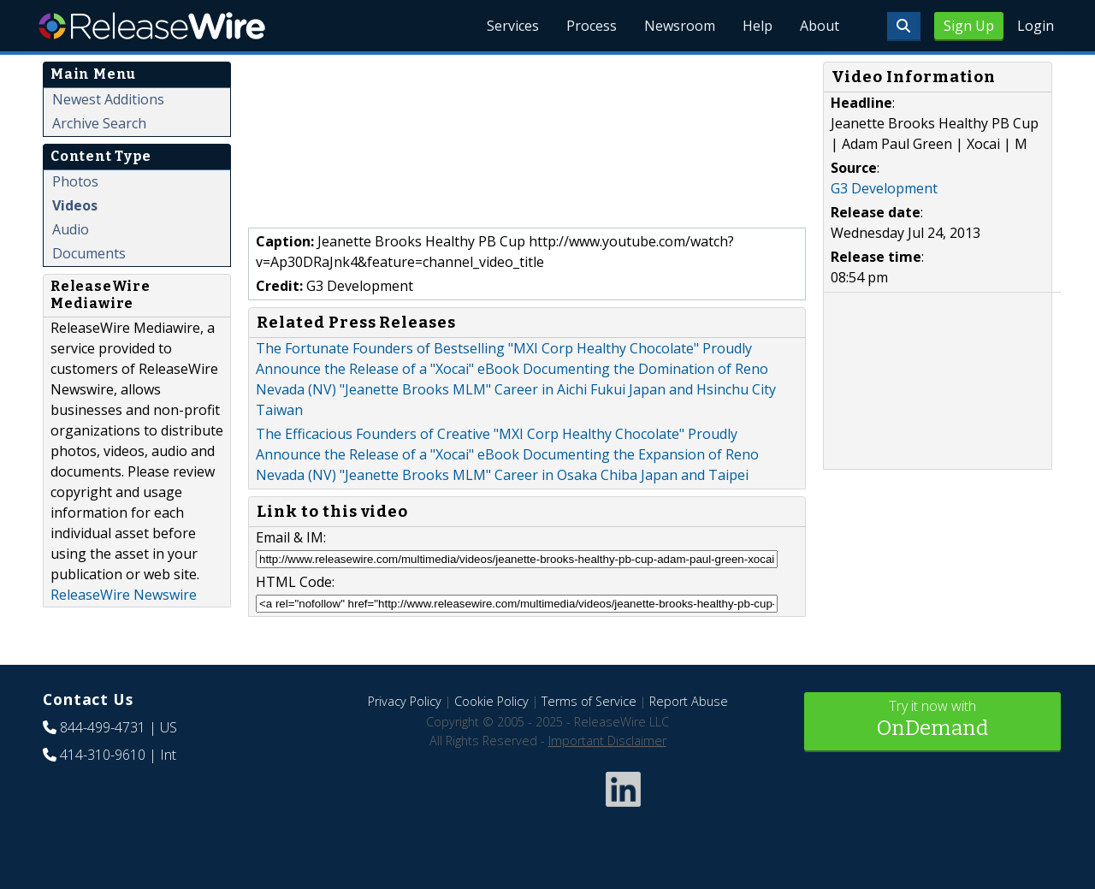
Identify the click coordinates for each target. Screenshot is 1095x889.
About (819, 25)
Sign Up (969, 25)
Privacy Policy (404, 701)
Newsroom (679, 25)
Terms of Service (589, 701)
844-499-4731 (102, 727)
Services (513, 25)
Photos (75, 181)
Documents (89, 253)
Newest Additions (108, 99)
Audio (70, 229)
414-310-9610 (102, 754)
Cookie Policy (491, 701)
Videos (75, 205)
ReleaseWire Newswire (123, 594)
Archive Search (99, 123)
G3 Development (884, 188)
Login (1035, 25)
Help (757, 25)
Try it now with (932, 720)
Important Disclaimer (607, 740)
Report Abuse (688, 701)
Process (591, 25)
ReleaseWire (151, 26)
